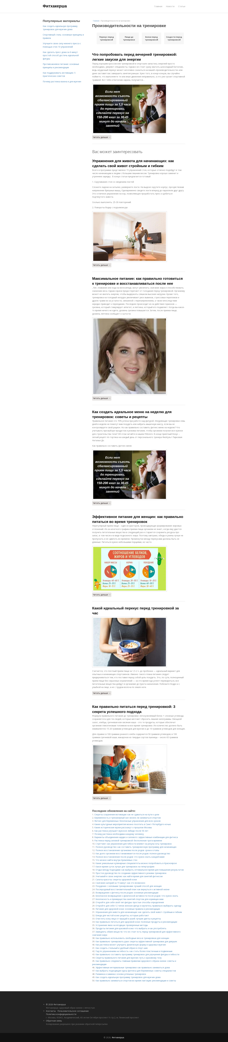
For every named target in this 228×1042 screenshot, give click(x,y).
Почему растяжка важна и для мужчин (62, 81)
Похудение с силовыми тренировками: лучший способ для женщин (129, 886)
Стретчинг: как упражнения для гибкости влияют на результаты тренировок (134, 843)
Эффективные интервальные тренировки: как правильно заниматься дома (133, 967)
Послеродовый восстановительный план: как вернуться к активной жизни (132, 889)
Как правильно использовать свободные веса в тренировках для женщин (132, 938)
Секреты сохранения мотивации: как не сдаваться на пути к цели (126, 814)
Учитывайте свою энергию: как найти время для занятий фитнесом (129, 876)
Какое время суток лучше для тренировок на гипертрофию (125, 866)
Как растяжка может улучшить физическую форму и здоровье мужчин (131, 944)
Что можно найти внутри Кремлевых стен (116, 860)
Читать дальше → (102, 137)
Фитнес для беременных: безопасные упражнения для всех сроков (127, 821)
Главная (158, 6)
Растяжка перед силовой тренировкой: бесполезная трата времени (128, 840)
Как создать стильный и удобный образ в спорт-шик (122, 948)
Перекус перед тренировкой (106, 38)
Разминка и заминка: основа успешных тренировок (121, 974)
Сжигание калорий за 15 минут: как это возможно (120, 882)
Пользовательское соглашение (73, 1011)
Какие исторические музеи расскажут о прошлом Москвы (123, 827)
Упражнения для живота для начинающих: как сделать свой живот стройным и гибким (139, 912)
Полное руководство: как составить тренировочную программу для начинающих (136, 847)
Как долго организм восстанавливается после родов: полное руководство (133, 853)
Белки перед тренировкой (151, 38)
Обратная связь (54, 1020)
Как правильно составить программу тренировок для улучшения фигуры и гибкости (137, 954)
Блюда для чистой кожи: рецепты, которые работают (122, 915)
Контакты (51, 1011)
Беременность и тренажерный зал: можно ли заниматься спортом (127, 817)
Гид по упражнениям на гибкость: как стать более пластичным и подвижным (134, 951)
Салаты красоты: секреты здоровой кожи (116, 879)
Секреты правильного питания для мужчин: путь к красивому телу (129, 957)
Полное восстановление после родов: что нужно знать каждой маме (130, 856)
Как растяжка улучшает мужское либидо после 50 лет (121, 830)
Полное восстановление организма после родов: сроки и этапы (127, 850)
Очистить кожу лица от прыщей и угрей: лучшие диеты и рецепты (128, 918)
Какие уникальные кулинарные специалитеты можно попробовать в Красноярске (136, 863)
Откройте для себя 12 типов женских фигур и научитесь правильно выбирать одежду (138, 905)
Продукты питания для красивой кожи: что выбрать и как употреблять (131, 928)
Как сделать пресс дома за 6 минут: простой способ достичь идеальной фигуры (61, 55)
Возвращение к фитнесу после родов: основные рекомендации (127, 892)
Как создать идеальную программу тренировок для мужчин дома (128, 977)
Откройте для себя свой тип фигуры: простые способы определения (130, 902)
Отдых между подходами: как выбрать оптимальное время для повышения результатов (140, 869)
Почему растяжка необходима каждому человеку (119, 834)
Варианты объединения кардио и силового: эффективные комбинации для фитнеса (136, 837)
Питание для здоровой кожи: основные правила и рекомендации (128, 908)
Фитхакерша (55, 6)
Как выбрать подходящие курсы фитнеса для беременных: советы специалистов (136, 970)
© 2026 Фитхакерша (56, 1004)
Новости (170, 6)
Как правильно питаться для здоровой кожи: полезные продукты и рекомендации (136, 921)
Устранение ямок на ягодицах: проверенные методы (122, 925)
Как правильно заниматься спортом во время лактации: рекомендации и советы (136, 980)
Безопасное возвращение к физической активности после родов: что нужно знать (137, 895)
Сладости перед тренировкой (174, 38)
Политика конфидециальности (61, 1014)
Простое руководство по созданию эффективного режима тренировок (131, 873)
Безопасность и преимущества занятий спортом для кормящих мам (129, 899)
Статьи (181, 6)
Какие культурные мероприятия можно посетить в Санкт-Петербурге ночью (132, 824)
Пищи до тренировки (129, 38)
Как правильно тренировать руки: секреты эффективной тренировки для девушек (136, 941)
